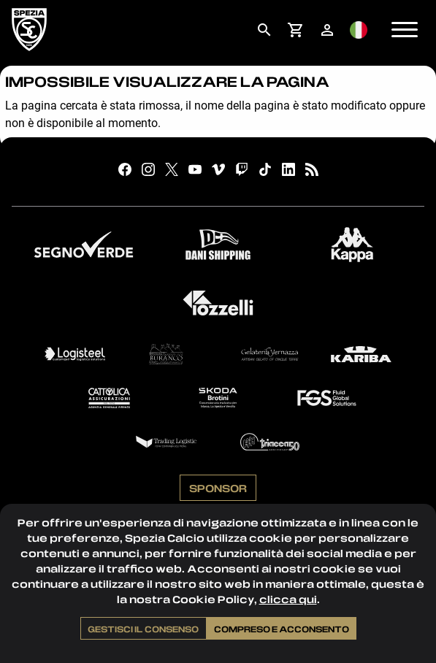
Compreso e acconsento (281, 628)
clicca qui (288, 599)
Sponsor (218, 488)
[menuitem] (264, 30)
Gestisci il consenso (143, 628)
